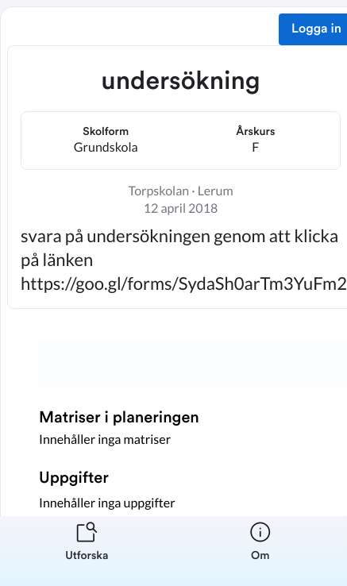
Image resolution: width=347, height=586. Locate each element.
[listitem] (87, 551)
